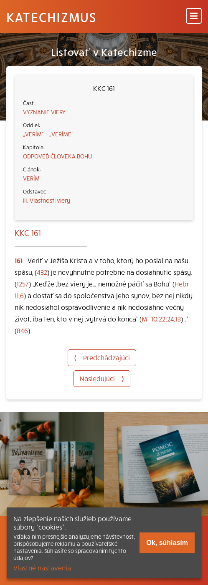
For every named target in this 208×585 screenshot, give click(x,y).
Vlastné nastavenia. (43, 567)
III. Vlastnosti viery (46, 200)
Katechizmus (51, 16)
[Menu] (194, 16)
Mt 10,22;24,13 (161, 318)
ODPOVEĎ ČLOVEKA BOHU (57, 156)
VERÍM (31, 178)
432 (42, 272)
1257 (23, 283)
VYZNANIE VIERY (44, 111)
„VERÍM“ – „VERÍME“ (48, 134)
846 (22, 330)
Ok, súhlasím (167, 542)
